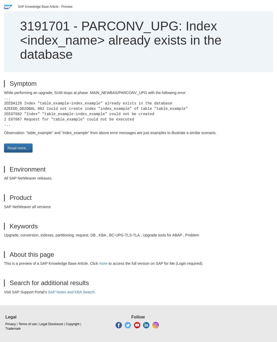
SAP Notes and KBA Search (71, 292)
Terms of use (27, 324)
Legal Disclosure (51, 324)
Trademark (13, 329)
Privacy (10, 324)
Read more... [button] (18, 148)
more (103, 263)
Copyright (72, 324)
